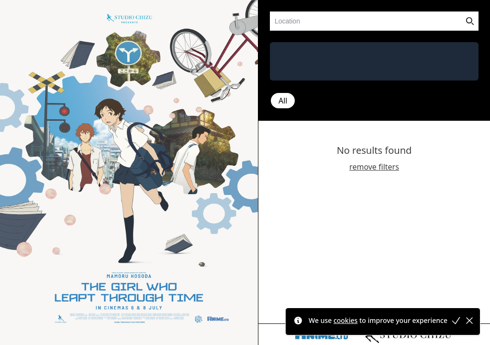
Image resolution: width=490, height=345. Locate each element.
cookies (345, 320)
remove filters (374, 166)
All (282, 100)
